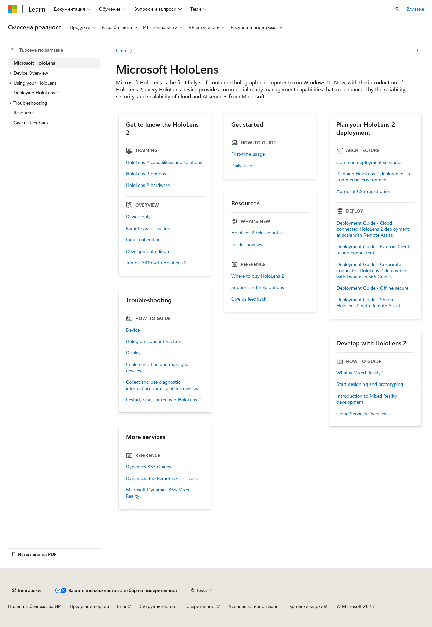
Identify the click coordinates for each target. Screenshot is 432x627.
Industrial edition (143, 240)
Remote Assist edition (148, 228)
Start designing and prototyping (369, 384)
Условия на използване (253, 606)
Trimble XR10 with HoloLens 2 (156, 263)
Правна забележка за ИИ (34, 606)
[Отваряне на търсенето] (397, 9)
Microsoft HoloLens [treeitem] (34, 63)
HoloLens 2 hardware (148, 185)
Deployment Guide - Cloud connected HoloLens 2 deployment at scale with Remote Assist (372, 229)
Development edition (147, 251)
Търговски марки (305, 606)
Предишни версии (89, 606)
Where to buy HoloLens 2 (257, 276)
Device (133, 330)
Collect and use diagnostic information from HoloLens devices (162, 385)
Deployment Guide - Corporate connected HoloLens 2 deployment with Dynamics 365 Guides (372, 270)
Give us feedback (248, 299)
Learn (122, 50)
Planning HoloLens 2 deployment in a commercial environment (375, 177)
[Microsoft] (12, 9)
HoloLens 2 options (146, 174)
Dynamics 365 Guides (148, 467)
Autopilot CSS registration (363, 191)
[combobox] (54, 50)
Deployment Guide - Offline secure (372, 288)
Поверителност (199, 606)
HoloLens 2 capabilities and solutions (164, 162)
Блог (122, 606)
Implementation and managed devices (157, 367)
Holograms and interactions (154, 341)
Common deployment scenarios (369, 162)
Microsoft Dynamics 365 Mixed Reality (158, 493)
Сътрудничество (157, 606)
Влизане (415, 9)
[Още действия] (418, 50)
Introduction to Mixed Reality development (366, 399)
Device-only (138, 216)
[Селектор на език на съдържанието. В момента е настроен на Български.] (26, 590)
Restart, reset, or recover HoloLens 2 (163, 400)
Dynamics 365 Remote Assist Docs (162, 478)
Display (133, 353)
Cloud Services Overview (361, 413)
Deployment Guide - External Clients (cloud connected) (373, 250)
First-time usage (248, 154)
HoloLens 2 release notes (257, 233)
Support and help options (257, 287)
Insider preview (246, 244)
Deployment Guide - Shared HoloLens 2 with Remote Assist (368, 302)
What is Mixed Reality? (359, 373)
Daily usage (243, 166)
